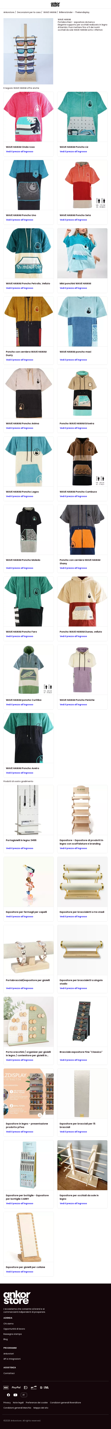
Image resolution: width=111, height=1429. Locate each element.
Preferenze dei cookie (37, 1402)
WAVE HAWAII (49, 12)
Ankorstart (8, 1353)
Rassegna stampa (12, 1334)
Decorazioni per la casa (29, 12)
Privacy (7, 1402)
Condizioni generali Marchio (17, 1407)
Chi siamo (8, 1323)
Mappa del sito (41, 1407)
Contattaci (9, 1373)
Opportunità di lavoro (14, 1328)
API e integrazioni (12, 1358)
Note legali (18, 1402)
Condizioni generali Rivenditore (65, 1402)
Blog (5, 1339)
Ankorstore (8, 12)
